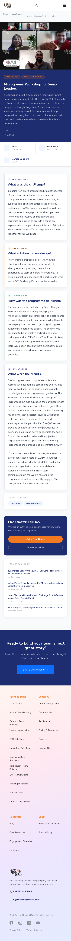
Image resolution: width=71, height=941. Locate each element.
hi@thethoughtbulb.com (24, 899)
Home (5, 14)
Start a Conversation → (35, 669)
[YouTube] (39, 922)
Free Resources (17, 832)
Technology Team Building (19, 767)
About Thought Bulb (49, 703)
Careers (43, 739)
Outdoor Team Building (17, 723)
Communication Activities (17, 758)
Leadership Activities (20, 730)
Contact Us (44, 748)
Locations (14, 850)
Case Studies (17, 14)
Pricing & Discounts (48, 730)
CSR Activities (17, 739)
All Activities (16, 703)
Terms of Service (34, 930)
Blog (12, 823)
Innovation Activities (20, 748)
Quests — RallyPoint (20, 801)
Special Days (16, 792)
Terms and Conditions (50, 823)
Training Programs (19, 783)
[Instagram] (21, 922)
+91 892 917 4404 (21, 891)
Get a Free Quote (35, 539)
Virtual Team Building (20, 712)
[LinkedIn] (30, 922)
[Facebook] (13, 922)
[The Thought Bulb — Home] (7, 5)
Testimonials (45, 721)
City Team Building (19, 774)
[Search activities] (36, 5)
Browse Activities (35, 547)
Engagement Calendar (21, 841)
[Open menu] (64, 5)
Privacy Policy (45, 832)
